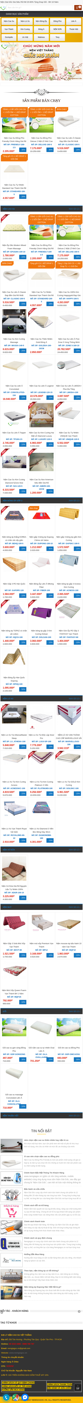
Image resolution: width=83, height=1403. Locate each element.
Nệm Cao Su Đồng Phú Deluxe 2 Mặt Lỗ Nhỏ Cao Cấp (41, 141)
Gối (4, 1011)
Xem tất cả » (74, 209)
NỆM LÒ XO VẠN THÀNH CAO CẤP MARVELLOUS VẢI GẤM (69, 738)
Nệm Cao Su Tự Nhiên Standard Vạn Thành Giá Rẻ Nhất (14, 188)
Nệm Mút (7, 907)
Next (80, 1312)
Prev (2, 1312)
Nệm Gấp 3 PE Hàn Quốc (14, 584)
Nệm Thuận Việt (10, 1116)
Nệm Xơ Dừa (9, 850)
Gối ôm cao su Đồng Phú (69, 1048)
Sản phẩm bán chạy (41, 101)
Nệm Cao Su (9, 209)
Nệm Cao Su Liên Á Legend (42, 386)
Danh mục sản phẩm (17, 14)
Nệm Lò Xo (8, 698)
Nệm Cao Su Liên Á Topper (14, 433)
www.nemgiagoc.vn (18, 1353)
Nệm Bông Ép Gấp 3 (12, 501)
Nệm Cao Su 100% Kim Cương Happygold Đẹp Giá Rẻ (68, 295)
